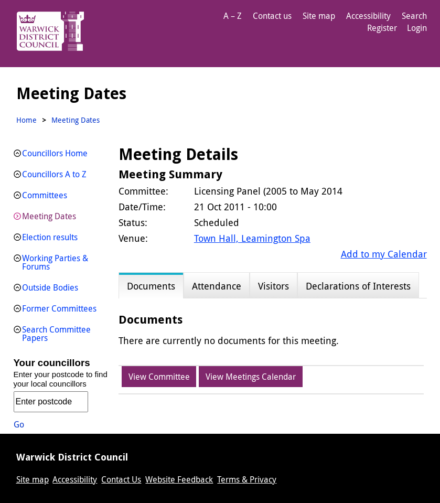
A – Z (232, 16)
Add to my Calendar (384, 254)
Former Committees (59, 308)
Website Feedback (179, 479)
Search (414, 16)
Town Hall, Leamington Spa (252, 238)
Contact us (272, 16)
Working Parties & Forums (55, 262)
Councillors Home (55, 153)
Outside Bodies (50, 287)
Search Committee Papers (56, 334)
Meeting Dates (49, 216)
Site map (319, 16)
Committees (44, 195)
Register (382, 28)
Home (26, 120)
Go (19, 424)
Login (417, 28)
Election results (50, 237)
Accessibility (368, 16)
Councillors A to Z (54, 174)
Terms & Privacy (246, 479)
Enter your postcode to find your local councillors (61, 379)
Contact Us (121, 479)
